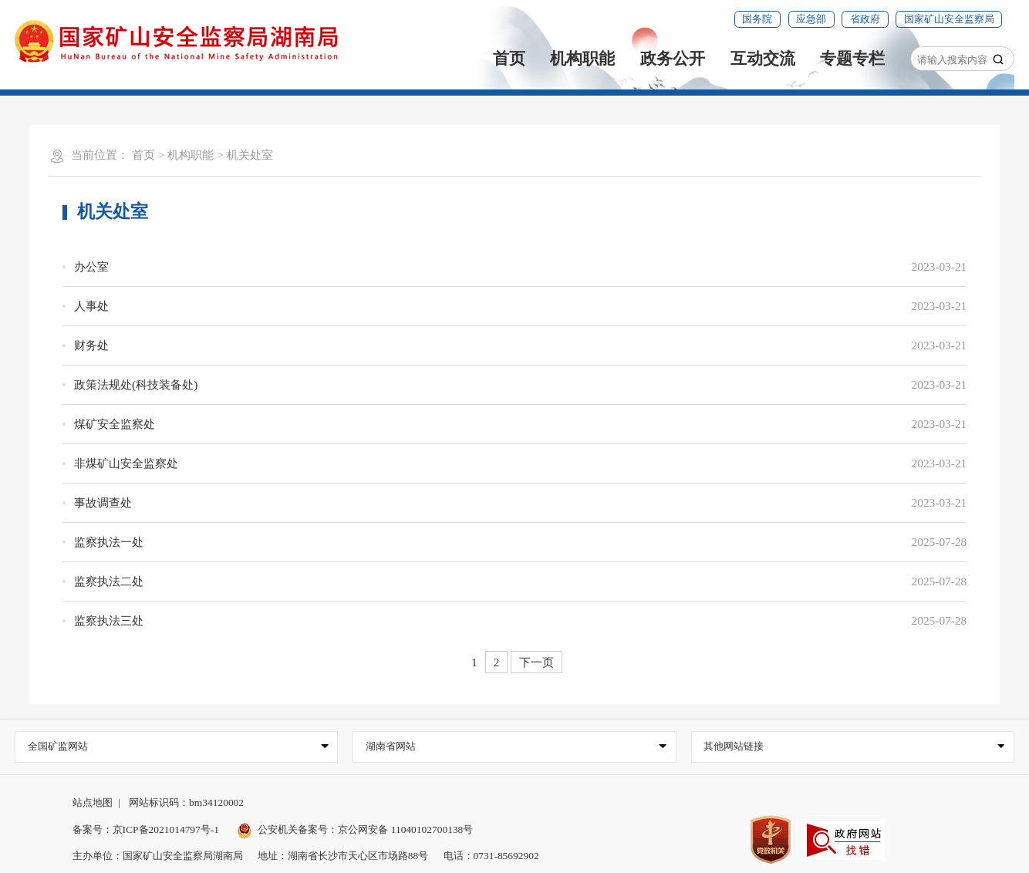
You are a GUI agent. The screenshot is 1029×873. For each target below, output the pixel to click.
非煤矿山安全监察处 (126, 463)
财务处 (91, 345)
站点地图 (93, 802)
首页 (509, 58)
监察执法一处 (108, 541)
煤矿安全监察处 (114, 423)
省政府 (865, 19)
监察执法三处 (108, 620)
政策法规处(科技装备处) (135, 384)
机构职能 (582, 58)
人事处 (91, 305)
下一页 (536, 662)
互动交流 (762, 58)
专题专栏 (852, 58)
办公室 (91, 266)
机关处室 (250, 154)
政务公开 (672, 58)
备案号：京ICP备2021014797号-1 (146, 829)
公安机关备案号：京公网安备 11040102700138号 (355, 829)
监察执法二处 (108, 581)
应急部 (811, 19)
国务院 (757, 19)
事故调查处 (103, 502)
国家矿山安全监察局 (949, 19)
